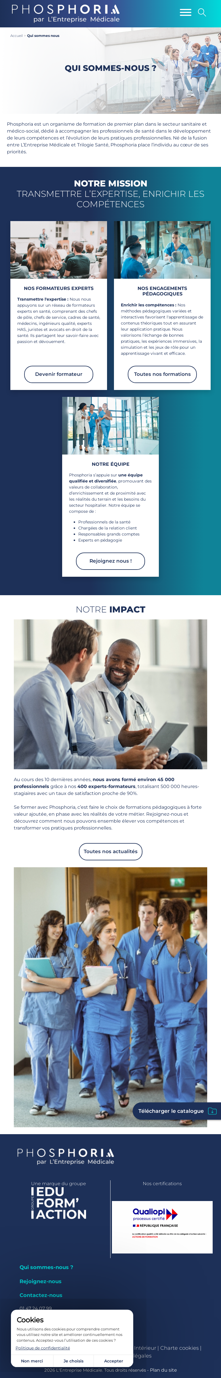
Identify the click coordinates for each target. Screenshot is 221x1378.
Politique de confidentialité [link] (43, 1348)
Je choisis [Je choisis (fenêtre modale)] (73, 1361)
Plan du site (163, 1370)
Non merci (32, 1361)
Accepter (113, 1361)
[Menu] (185, 12)
